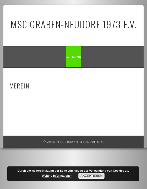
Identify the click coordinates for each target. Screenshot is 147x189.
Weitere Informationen (57, 175)
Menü (76, 56)
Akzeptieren (91, 176)
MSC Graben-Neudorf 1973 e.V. (73, 24)
